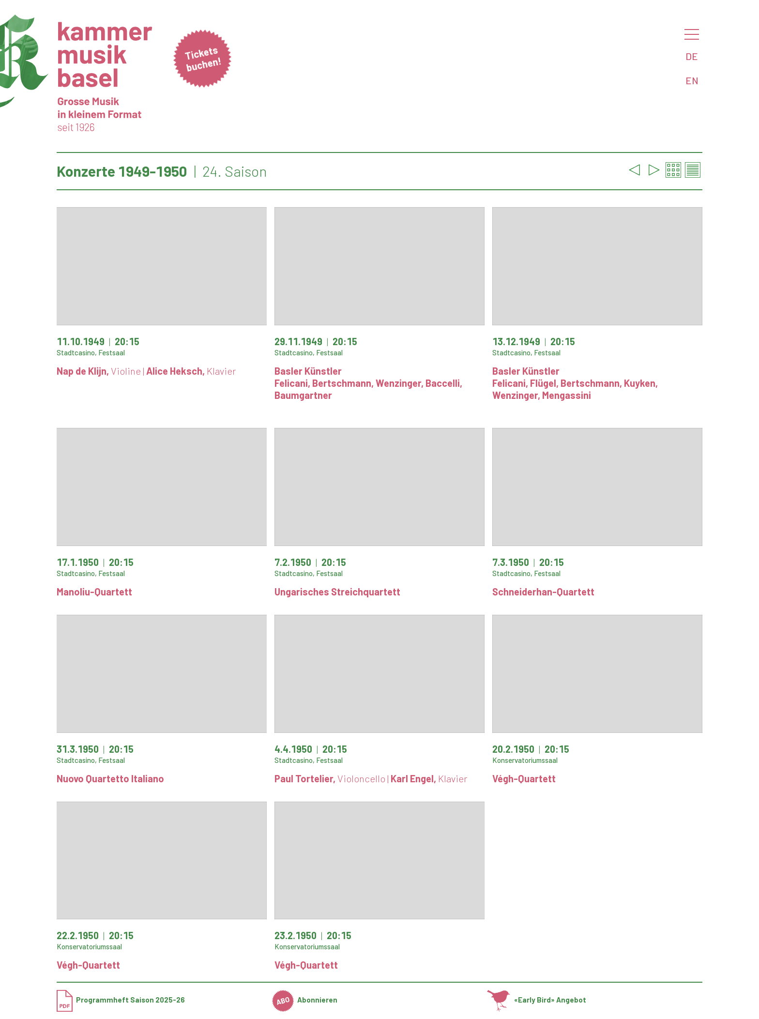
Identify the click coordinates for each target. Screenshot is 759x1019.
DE (691, 56)
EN (691, 80)
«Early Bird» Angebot (536, 999)
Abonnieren (305, 999)
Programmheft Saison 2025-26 (121, 999)
